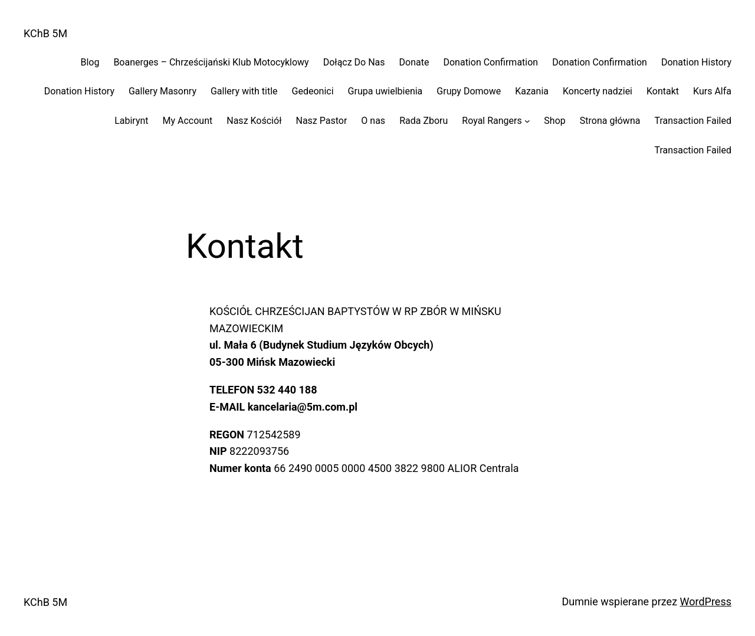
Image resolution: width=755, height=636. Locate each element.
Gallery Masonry (162, 91)
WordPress (705, 601)
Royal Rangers (491, 120)
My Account (188, 120)
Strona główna (610, 120)
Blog (89, 62)
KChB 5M (45, 33)
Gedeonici (313, 91)
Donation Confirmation (490, 62)
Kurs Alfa (712, 91)
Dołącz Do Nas (354, 62)
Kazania (532, 91)
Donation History (696, 62)
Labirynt (131, 120)
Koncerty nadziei (597, 91)
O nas (373, 120)
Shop (554, 120)
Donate (414, 62)
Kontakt (662, 91)
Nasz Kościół (253, 120)
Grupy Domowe (468, 91)
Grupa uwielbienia (385, 91)
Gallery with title (244, 91)
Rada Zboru (423, 120)
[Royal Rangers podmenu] (527, 121)
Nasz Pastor (321, 120)
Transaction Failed (692, 120)
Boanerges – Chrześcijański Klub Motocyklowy (210, 62)
